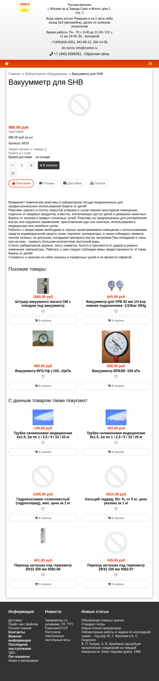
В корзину (48, 165)
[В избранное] (12, 174)
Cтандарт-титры (93, 624)
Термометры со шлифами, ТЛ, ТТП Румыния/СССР (59, 624)
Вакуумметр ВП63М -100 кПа (116, 371)
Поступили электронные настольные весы (57, 636)
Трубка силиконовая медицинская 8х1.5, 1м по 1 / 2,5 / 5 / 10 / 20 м (116, 435)
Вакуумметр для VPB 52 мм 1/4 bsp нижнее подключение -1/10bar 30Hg (116, 304)
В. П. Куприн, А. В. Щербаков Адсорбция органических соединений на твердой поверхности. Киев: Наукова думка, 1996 (111, 647)
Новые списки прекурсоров (101, 628)
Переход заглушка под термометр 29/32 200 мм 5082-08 (43, 567)
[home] (6, 64)
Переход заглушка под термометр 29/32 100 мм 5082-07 (116, 567)
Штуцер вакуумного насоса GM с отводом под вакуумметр (43, 304)
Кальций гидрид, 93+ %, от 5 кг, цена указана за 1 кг (116, 501)
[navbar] (150, 63)
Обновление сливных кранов (102, 620)
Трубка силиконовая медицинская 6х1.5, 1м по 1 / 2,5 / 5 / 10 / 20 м (43, 435)
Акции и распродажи (23, 660)
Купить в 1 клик (19, 153)
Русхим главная (20, 628)
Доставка (15, 620)
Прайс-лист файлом (23, 624)
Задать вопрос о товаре (25, 149)
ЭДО (11, 652)
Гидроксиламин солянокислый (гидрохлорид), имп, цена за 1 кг (43, 501)
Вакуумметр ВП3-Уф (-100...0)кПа (43, 371)
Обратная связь (96, 54)
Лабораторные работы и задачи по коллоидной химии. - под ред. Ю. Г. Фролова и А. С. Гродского (116, 636)
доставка (16, 131)
